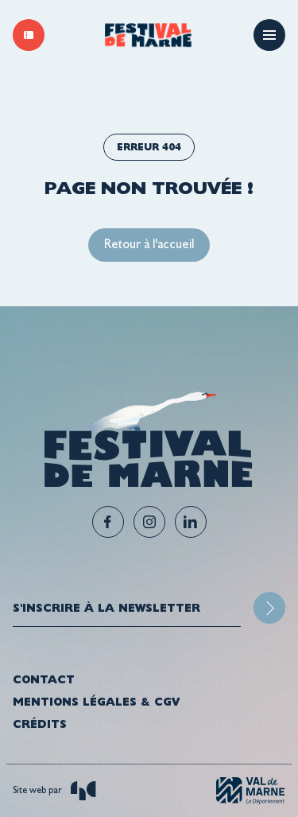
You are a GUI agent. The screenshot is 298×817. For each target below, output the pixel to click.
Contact (44, 679)
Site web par (54, 790)
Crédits (40, 724)
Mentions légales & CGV (96, 701)
